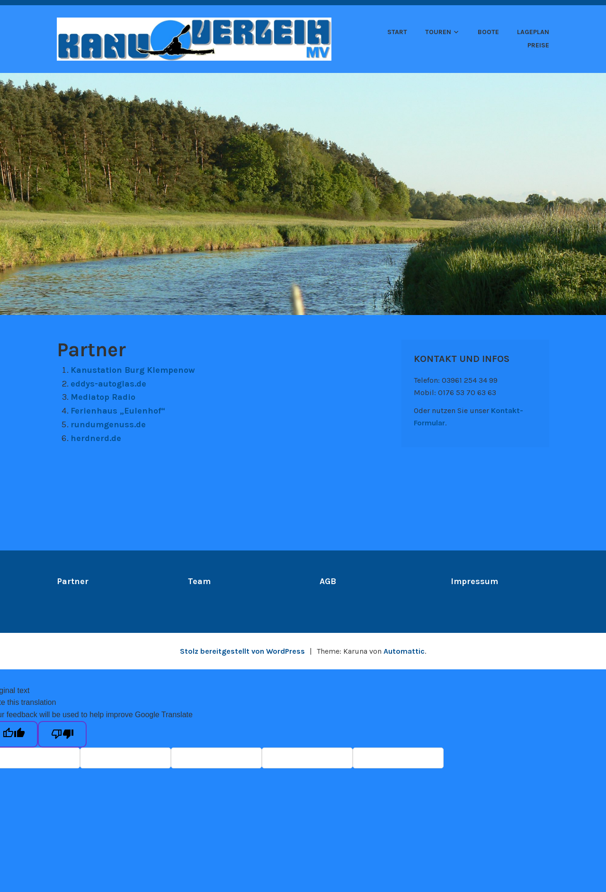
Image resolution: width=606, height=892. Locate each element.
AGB (328, 581)
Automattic (404, 651)
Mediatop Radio (103, 397)
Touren (438, 32)
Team (199, 581)
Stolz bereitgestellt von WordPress (242, 651)
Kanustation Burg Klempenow (133, 370)
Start (397, 32)
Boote (488, 32)
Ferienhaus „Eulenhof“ (118, 410)
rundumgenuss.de (108, 424)
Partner (73, 581)
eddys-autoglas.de (108, 383)
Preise (538, 45)
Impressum (474, 581)
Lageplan (533, 32)
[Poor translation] (62, 734)
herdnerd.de (96, 438)
